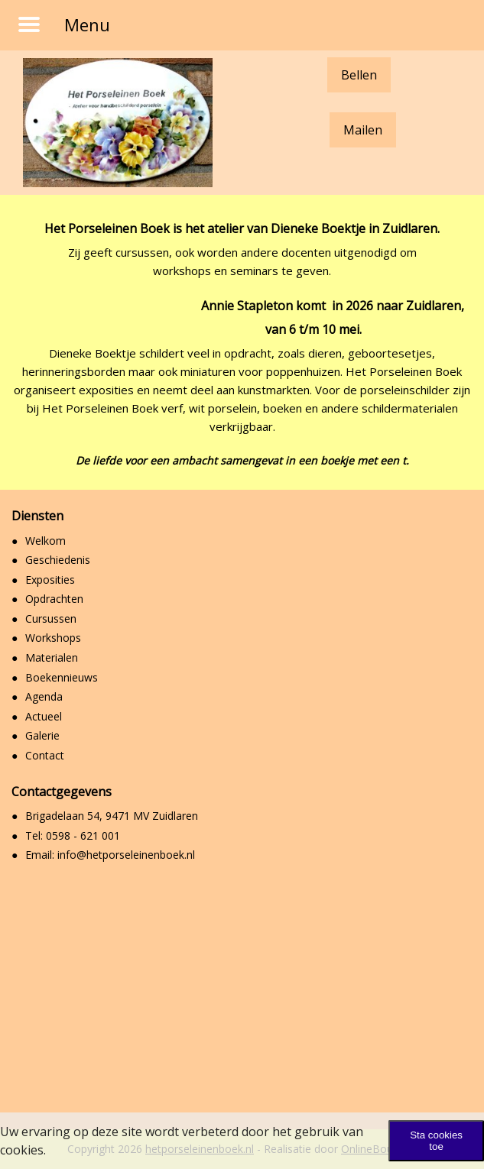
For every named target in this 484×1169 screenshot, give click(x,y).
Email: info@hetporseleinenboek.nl (110, 854)
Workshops (53, 637)
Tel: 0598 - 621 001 (72, 835)
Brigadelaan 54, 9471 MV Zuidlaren (111, 815)
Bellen (359, 74)
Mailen (362, 129)
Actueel (43, 716)
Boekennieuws (61, 677)
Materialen (51, 657)
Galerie (42, 735)
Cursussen (50, 618)
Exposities (50, 579)
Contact (44, 755)
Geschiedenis (57, 559)
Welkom (45, 540)
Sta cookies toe (436, 1140)
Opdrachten (54, 598)
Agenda (44, 696)
